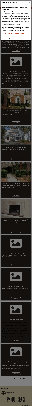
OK (28, 38)
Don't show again (6, 38)
